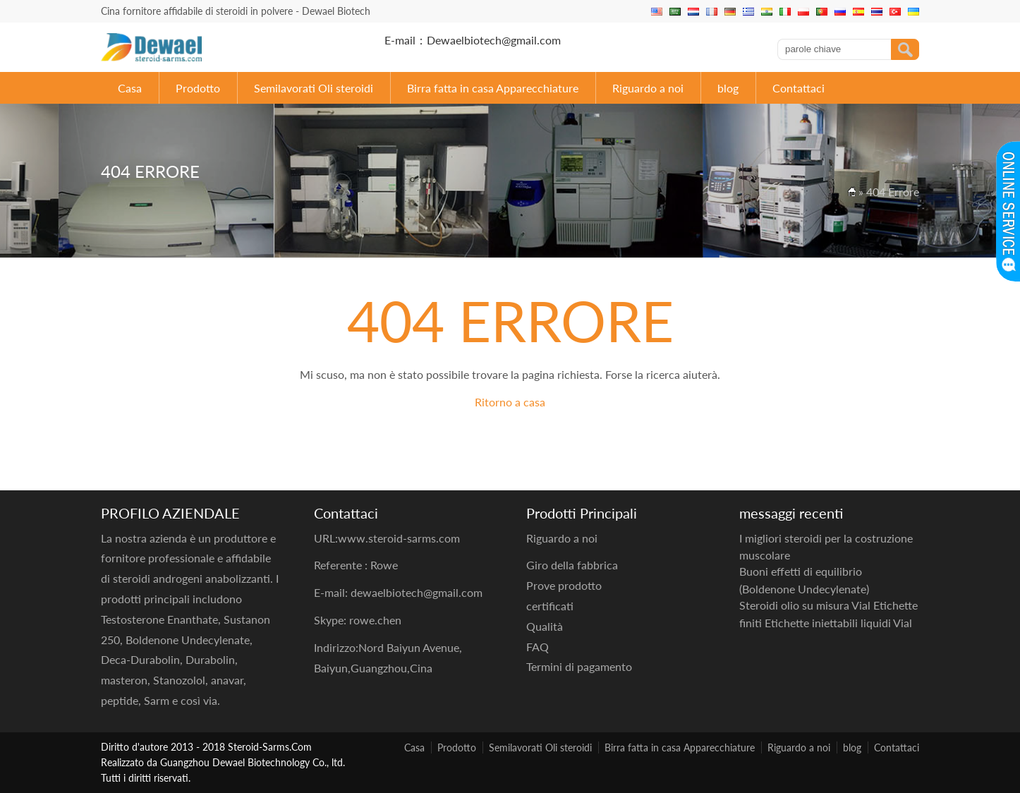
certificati (549, 605)
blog (728, 88)
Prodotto (198, 88)
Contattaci (798, 88)
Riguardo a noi (648, 88)
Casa (130, 88)
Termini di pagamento (579, 666)
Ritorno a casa (510, 401)
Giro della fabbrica (572, 564)
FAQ (537, 646)
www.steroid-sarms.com (399, 538)
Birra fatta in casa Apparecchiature (492, 88)
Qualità (544, 626)
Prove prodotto (564, 585)
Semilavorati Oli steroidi (313, 88)
